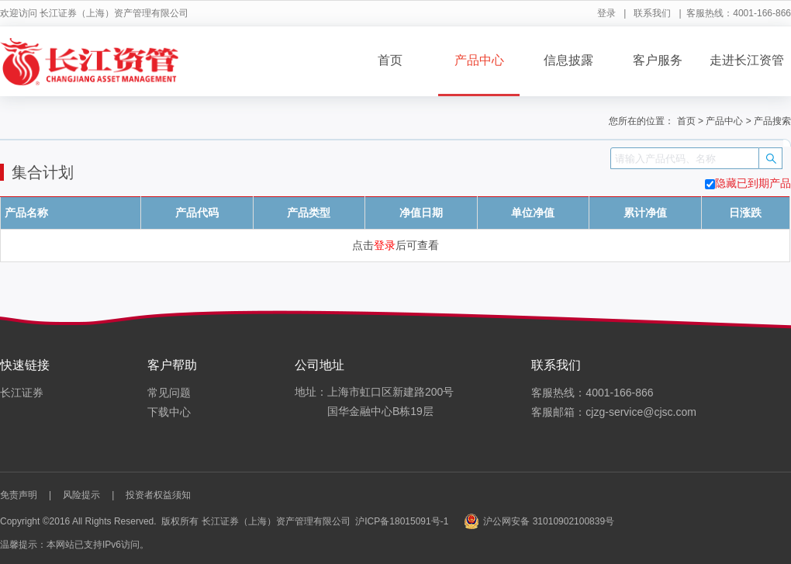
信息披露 (568, 60)
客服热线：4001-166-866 (592, 392)
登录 (606, 13)
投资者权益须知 (158, 495)
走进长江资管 (747, 60)
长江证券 (21, 392)
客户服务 (657, 60)
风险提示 (81, 495)
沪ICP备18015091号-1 (401, 521)
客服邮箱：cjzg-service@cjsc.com (613, 412)
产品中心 (479, 60)
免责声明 (18, 495)
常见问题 (169, 392)
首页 (390, 60)
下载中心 (169, 412)
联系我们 (652, 13)
